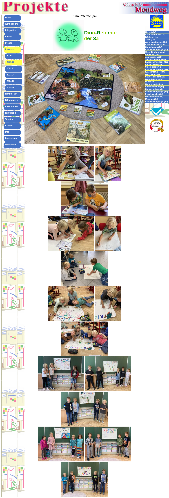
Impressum (11, 138)
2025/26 (11, 87)
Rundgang (10, 113)
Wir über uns (11, 24)
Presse (8, 43)
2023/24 (11, 74)
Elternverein (11, 106)
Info (7, 132)
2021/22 (11, 62)
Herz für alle (11, 94)
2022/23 (11, 68)
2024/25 (11, 81)
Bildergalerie (11, 100)
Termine (9, 119)
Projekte (9, 49)
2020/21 (11, 55)
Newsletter (10, 144)
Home (8, 17)
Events (8, 36)
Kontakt (9, 125)
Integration (10, 30)
